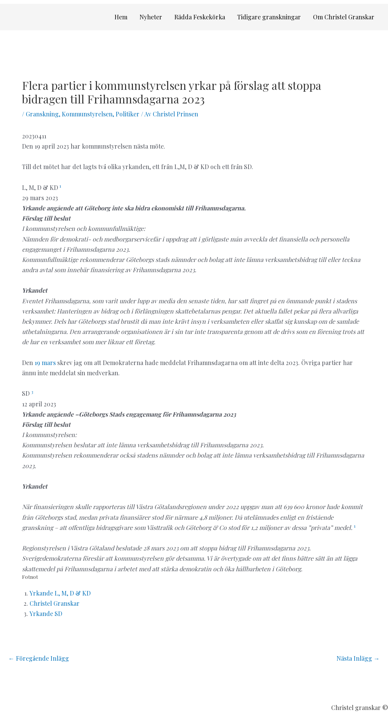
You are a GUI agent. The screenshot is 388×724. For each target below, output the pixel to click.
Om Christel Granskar (343, 17)
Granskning (42, 114)
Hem (120, 17)
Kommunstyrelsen (87, 114)
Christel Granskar (55, 603)
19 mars (45, 363)
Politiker (127, 114)
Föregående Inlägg (38, 658)
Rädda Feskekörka (199, 17)
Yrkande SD (46, 613)
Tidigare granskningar (269, 17)
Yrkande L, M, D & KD (60, 593)
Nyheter (150, 17)
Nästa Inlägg (358, 658)
